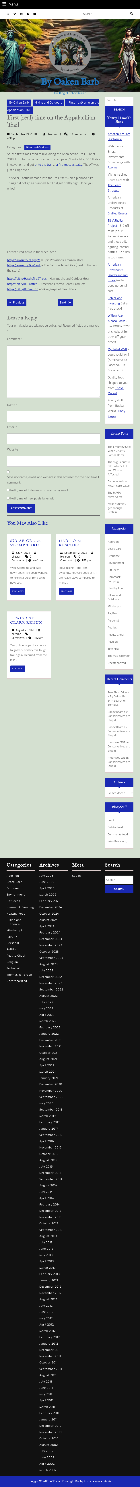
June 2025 (46, 882)
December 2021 (50, 1040)
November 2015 (50, 1147)
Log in (111, 820)
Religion (113, 642)
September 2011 (50, 1369)
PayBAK (113, 613)
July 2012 (46, 1306)
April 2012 (46, 1324)
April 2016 (46, 1141)
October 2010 (49, 1438)
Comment (14, 339)
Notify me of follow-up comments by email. (39, 490)
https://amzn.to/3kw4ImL (23, 265)
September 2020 (51, 1097)
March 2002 (48, 1470)
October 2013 (48, 1223)
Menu (9, 4)
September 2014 (51, 1179)
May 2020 (46, 1103)
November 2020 (50, 1091)
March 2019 (47, 1116)
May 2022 (46, 1008)
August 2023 (48, 964)
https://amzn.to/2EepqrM (23, 260)
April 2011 (46, 1400)
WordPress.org (117, 841)
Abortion (113, 542)
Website (12, 449)
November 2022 (50, 983)
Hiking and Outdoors (48, 102)
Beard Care (114, 549)
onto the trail (43, 165)
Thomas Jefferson (119, 656)
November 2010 (50, 1432)
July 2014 (46, 1192)
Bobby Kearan (116, 712)
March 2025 (48, 894)
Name (12, 405)
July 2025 (46, 876)
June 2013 (46, 1249)
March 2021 (47, 1072)
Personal (113, 620)
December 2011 (50, 1350)
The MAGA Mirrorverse (115, 495)
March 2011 (47, 1407)
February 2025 (50, 901)
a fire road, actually (69, 165)
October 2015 (48, 1154)
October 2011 (48, 1362)
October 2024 (49, 914)
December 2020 (50, 1084)
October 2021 (48, 1053)
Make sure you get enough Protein (117, 508)
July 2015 (46, 1166)
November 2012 (50, 1293)
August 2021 (48, 1059)
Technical (113, 649)
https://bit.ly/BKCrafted (22, 284)
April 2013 (46, 1261)
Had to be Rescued (71, 543)
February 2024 (50, 932)
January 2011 (48, 1419)
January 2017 (48, 1129)
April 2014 (46, 1198)
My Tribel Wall (117, 349)
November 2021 (50, 1046)
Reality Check (116, 635)
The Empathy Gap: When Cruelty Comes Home (119, 451)
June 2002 (46, 1457)
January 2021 (48, 1078)
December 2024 (50, 907)
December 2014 (50, 1173)
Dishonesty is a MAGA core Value (119, 484)
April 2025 (47, 888)
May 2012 (46, 1318)
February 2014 (49, 1204)
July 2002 (46, 1451)
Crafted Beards (118, 213)
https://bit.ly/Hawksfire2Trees (27, 279)
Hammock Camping (114, 579)
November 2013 (50, 1217)
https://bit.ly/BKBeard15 (22, 289)
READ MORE (18, 592)
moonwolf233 (116, 742)
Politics (112, 627)
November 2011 (50, 1356)
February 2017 (49, 1122)
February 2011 (49, 1413)
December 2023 (50, 939)
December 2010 (50, 1426)
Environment (116, 563)
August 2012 (48, 1299)
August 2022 (48, 996)
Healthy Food (116, 588)
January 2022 (49, 1034)
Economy (114, 556)
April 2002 (47, 1464)
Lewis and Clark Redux (26, 620)
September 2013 (51, 1230)
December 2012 (50, 1287)
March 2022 (47, 1021)
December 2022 (50, 977)
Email (12, 427)
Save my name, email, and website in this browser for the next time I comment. (53, 479)
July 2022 (46, 1002)
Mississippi (114, 606)
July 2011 (45, 1381)
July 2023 (46, 970)
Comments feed (118, 834)
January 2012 (48, 1344)
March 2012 (47, 1331)
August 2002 (48, 1445)
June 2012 (46, 1312)
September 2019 (51, 1109)
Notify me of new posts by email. (32, 498)
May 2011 (45, 1394)
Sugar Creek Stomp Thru (25, 543)
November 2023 (50, 945)
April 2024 (47, 926)
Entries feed (115, 827)
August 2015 (48, 1160)
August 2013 (48, 1236)
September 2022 (51, 989)
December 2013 (50, 1211)
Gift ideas (113, 570)
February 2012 (49, 1337)
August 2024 (48, 920)
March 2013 (47, 1268)
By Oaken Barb (70, 82)
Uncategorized (117, 663)
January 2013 (48, 1280)
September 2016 (51, 1135)
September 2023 (51, 958)
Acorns (112, 167)
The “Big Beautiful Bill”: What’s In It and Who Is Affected (119, 468)
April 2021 (46, 1065)
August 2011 (48, 1375)
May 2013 (46, 1255)
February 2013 (49, 1274)
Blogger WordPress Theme (44, 1481)
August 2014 (48, 1185)
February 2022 (50, 1027)
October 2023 (49, 951)
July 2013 (46, 1242)
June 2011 (46, 1388)
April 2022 (47, 1015)
